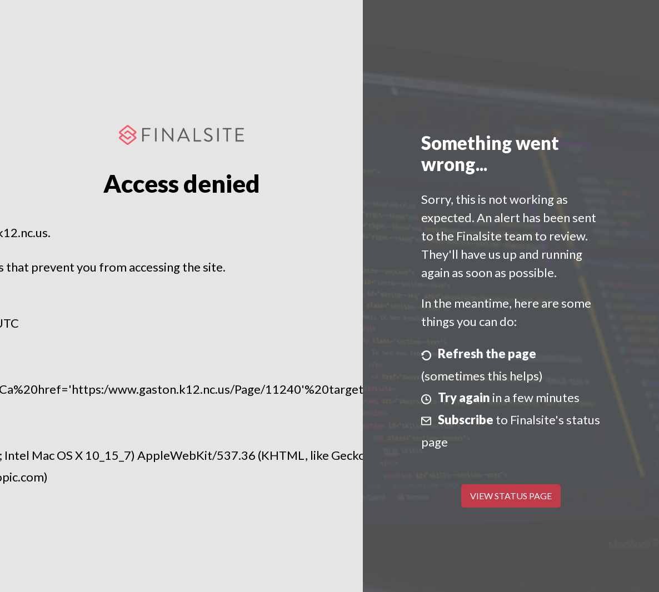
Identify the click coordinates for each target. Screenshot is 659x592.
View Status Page (511, 495)
